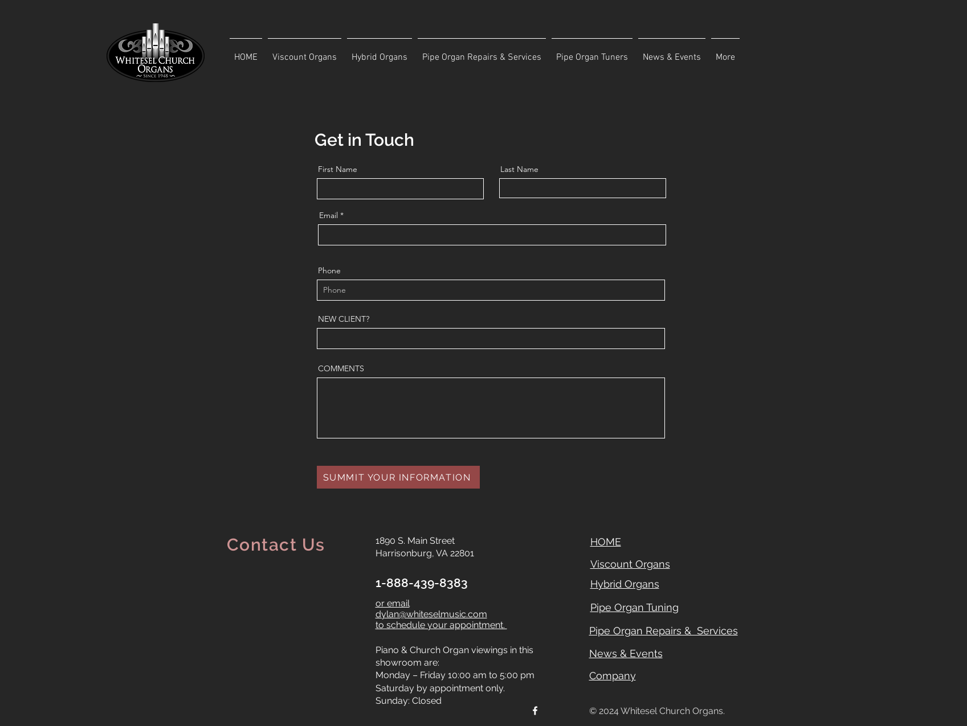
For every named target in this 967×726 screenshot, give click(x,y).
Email (328, 215)
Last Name (519, 169)
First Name (337, 169)
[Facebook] (535, 710)
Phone (329, 270)
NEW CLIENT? (343, 319)
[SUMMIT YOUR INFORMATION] (398, 477)
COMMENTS (341, 368)
